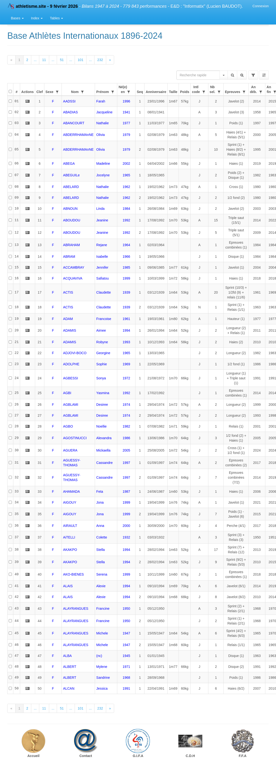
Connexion (260, 6)
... (35, 60)
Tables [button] (56, 18)
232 (100, 60)
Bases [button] (17, 18)
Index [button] (37, 18)
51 (62, 60)
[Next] (110, 59)
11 (44, 60)
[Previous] (11, 59)
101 (80, 60)
